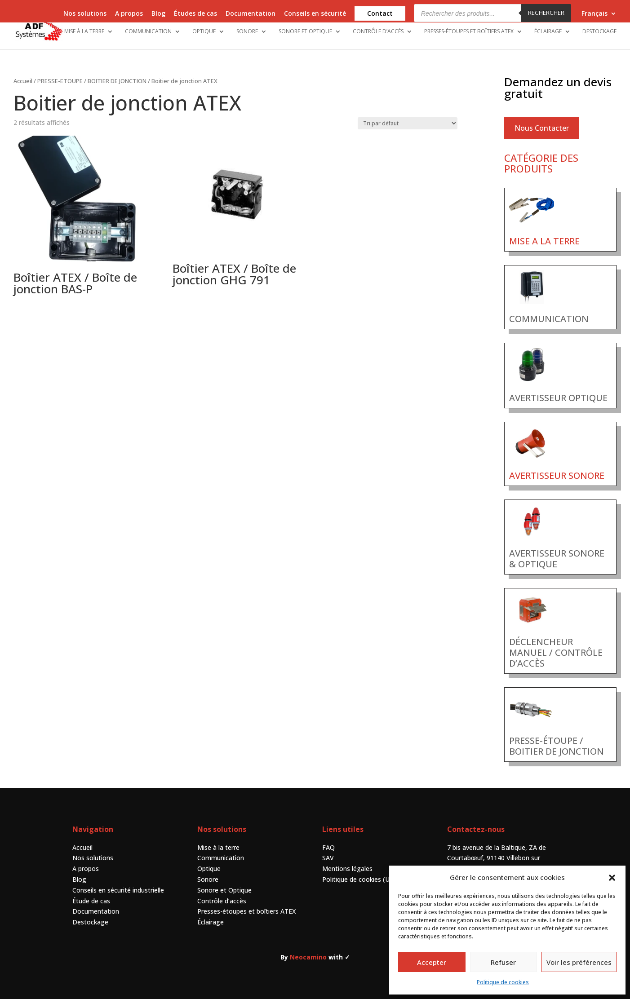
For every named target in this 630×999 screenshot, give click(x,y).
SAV (328, 857)
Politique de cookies (503, 982)
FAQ (328, 847)
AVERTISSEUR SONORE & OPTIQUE (556, 558)
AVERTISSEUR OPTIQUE (558, 398)
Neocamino (308, 957)
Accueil (22, 81)
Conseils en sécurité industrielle (118, 890)
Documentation (250, 14)
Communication (148, 31)
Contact (380, 13)
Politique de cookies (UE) (358, 879)
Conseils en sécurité (315, 14)
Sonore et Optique (305, 31)
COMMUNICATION (549, 319)
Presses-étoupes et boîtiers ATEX (469, 31)
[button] (612, 877)
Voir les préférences (579, 962)
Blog (158, 14)
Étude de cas (91, 901)
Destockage (599, 31)
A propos (129, 14)
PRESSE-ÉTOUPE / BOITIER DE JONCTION (556, 745)
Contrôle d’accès (378, 31)
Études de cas (195, 14)
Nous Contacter (542, 128)
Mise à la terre (84, 31)
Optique (204, 31)
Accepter (431, 962)
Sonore (247, 31)
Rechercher (546, 13)
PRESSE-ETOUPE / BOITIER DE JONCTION (91, 81)
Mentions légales (347, 868)
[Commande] (407, 123)
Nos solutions (84, 14)
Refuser (503, 962)
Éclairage (548, 31)
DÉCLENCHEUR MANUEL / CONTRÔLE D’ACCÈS (556, 652)
